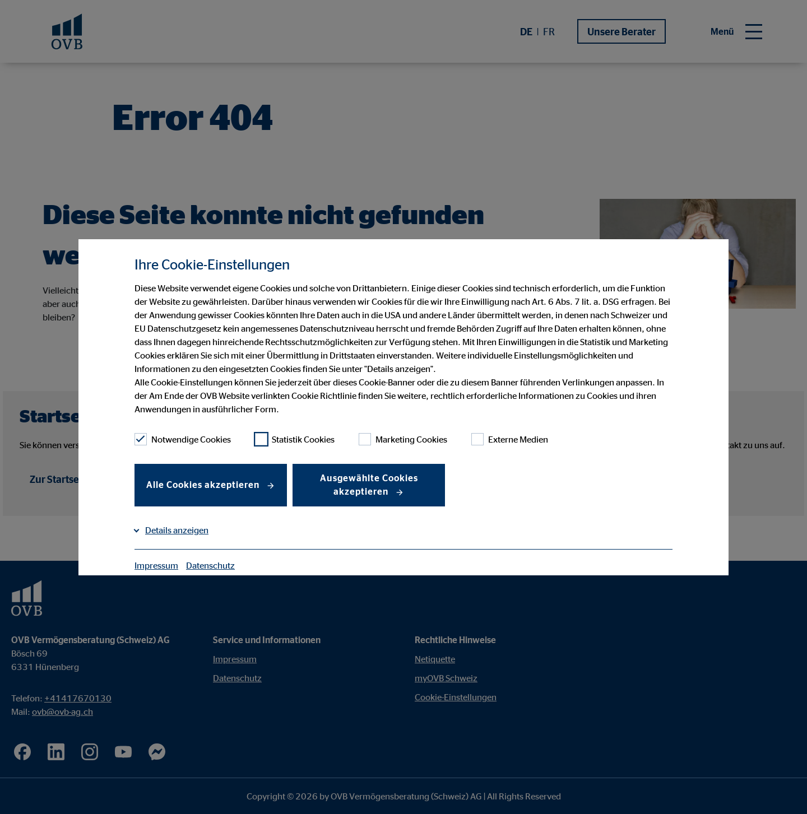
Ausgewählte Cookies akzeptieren (369, 484)
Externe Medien (509, 439)
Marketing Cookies (403, 439)
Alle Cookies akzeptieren (204, 485)
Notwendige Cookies (182, 439)
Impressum (156, 565)
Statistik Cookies (295, 439)
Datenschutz (210, 565)
